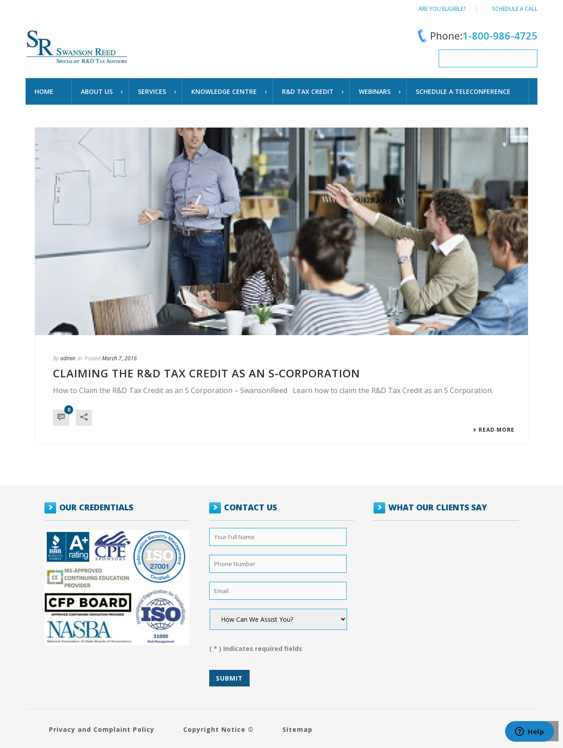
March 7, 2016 (119, 358)
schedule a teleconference (463, 91)
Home (44, 91)
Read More (494, 430)
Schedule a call (514, 9)
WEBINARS (375, 91)
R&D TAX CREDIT (308, 91)
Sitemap (297, 729)
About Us (97, 91)
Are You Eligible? (442, 9)
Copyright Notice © (218, 729)
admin (67, 358)
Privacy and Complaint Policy (101, 729)
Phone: (476, 36)
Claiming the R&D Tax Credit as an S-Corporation (206, 373)
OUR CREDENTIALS (96, 507)
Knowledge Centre (224, 91)
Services (152, 91)
